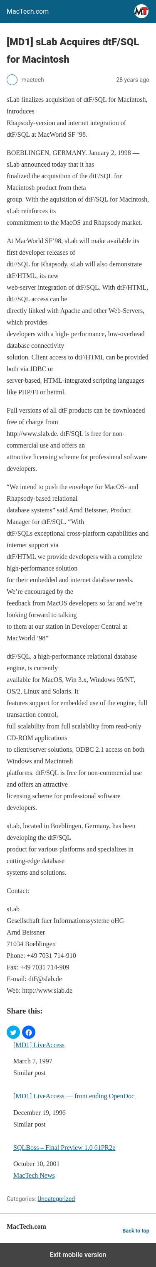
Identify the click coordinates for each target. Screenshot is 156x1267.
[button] (13, 1032)
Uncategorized (56, 1199)
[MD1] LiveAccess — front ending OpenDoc (73, 1096)
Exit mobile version (78, 1255)
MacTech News (34, 1175)
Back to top (135, 1231)
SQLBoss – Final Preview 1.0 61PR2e (64, 1147)
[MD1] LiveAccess (38, 1044)
